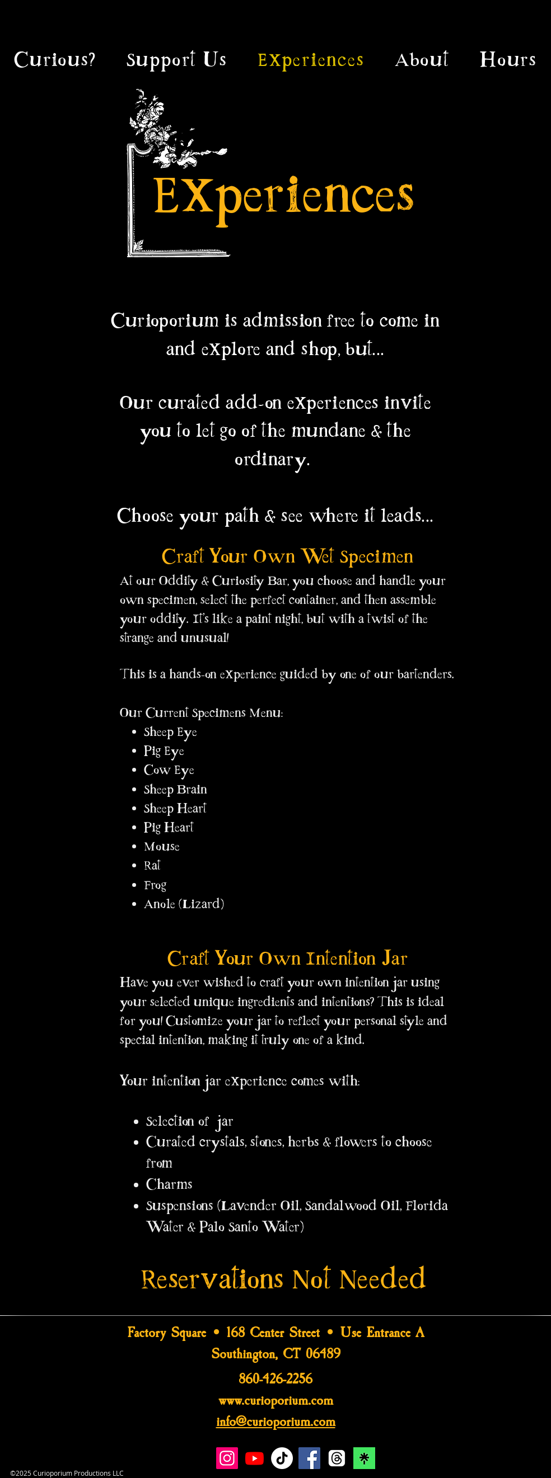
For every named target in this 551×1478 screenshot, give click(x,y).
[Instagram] (227, 1458)
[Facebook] (309, 1458)
